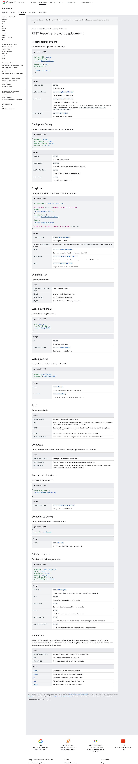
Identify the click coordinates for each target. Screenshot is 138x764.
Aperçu (4, 12)
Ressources (71, 2)
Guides (13, 12)
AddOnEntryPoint (47, 223)
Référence (64, 28)
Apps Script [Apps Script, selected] (43, 2)
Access (48, 374)
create (35, 671)
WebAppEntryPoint (47, 211)
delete (35, 674)
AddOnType (52, 569)
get (34, 678)
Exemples (32, 12)
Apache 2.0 (31, 696)
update (35, 684)
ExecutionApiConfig (48, 492)
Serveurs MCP (86, 2)
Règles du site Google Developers (63, 696)
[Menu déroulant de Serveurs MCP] (93, 2)
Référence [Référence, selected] (22, 12)
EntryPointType (58, 203)
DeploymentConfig (47, 61)
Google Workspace (44, 28)
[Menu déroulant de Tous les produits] (63, 2)
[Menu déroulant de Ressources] (77, 2)
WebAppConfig (46, 328)
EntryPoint (47, 70)
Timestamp (63, 99)
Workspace (15, 2)
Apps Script (7, 8)
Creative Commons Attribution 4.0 (78, 694)
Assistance (42, 12)
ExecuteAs (51, 376)
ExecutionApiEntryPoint (49, 217)
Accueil (33, 2)
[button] (12, 17)
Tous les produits (55, 2)
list (34, 681)
